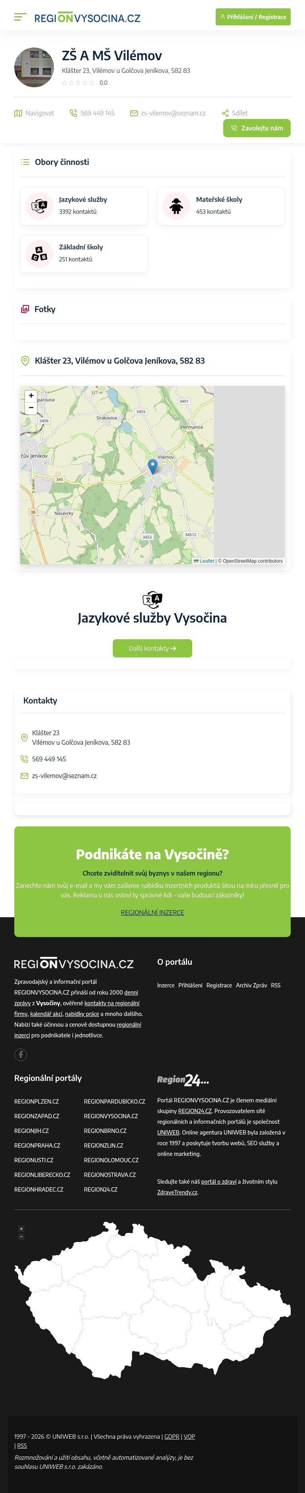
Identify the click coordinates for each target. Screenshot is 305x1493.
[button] (153, 467)
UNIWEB (168, 1132)
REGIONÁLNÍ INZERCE (152, 912)
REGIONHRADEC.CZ (39, 1189)
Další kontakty (152, 648)
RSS (278, 985)
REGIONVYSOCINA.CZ (111, 1116)
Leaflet (204, 561)
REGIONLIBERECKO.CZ (42, 1174)
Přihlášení (191, 985)
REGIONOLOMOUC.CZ (112, 1160)
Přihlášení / (238, 16)
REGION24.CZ (101, 1189)
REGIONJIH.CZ (32, 1130)
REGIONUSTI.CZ (34, 1160)
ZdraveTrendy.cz (177, 1192)
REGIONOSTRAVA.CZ (110, 1174)
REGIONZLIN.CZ (104, 1145)
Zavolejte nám (257, 128)
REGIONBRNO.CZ (106, 1130)
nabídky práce (83, 1013)
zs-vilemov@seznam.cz (64, 776)
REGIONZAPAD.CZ (37, 1116)
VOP (20, 1445)
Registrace (272, 16)
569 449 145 (49, 759)
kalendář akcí (46, 1013)
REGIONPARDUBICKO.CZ (115, 1101)
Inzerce (166, 985)
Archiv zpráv (253, 985)
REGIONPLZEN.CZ (37, 1101)
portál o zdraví (219, 1181)
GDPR (172, 1436)
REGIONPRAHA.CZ (37, 1145)
